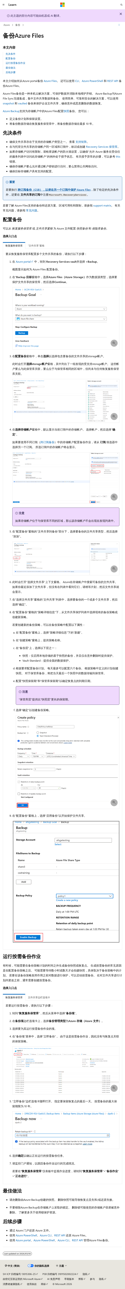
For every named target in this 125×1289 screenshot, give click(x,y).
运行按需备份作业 (15, 63)
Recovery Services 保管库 (101, 146)
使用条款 (32, 1284)
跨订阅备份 (47, 442)
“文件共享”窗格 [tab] (36, 245)
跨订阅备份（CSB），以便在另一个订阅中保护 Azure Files (54, 189)
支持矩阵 (81, 142)
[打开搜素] (121, 5)
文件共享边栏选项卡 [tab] (39, 997)
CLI (77, 81)
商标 (43, 1284)
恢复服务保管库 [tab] (14, 245)
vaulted (22, 103)
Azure (7, 24)
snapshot (8, 103)
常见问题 (31, 210)
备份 (17, 24)
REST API (112, 81)
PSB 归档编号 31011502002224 (59, 1274)
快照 (66, 111)
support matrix (102, 205)
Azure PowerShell (92, 81)
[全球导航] (3, 5)
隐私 (85, 1274)
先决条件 (10, 53)
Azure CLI (45, 1235)
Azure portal (23, 261)
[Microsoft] (62, 4)
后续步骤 (10, 72)
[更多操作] (119, 25)
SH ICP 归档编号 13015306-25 (19, 1274)
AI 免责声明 (53, 1279)
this (118, 156)
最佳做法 (10, 67)
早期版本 (69, 1279)
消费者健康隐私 (11, 1284)
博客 (80, 1279)
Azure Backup (11, 111)
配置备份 (10, 58)
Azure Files (50, 81)
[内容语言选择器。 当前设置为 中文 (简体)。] (12, 1265)
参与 (92, 1279)
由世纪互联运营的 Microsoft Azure (21, 1279)
